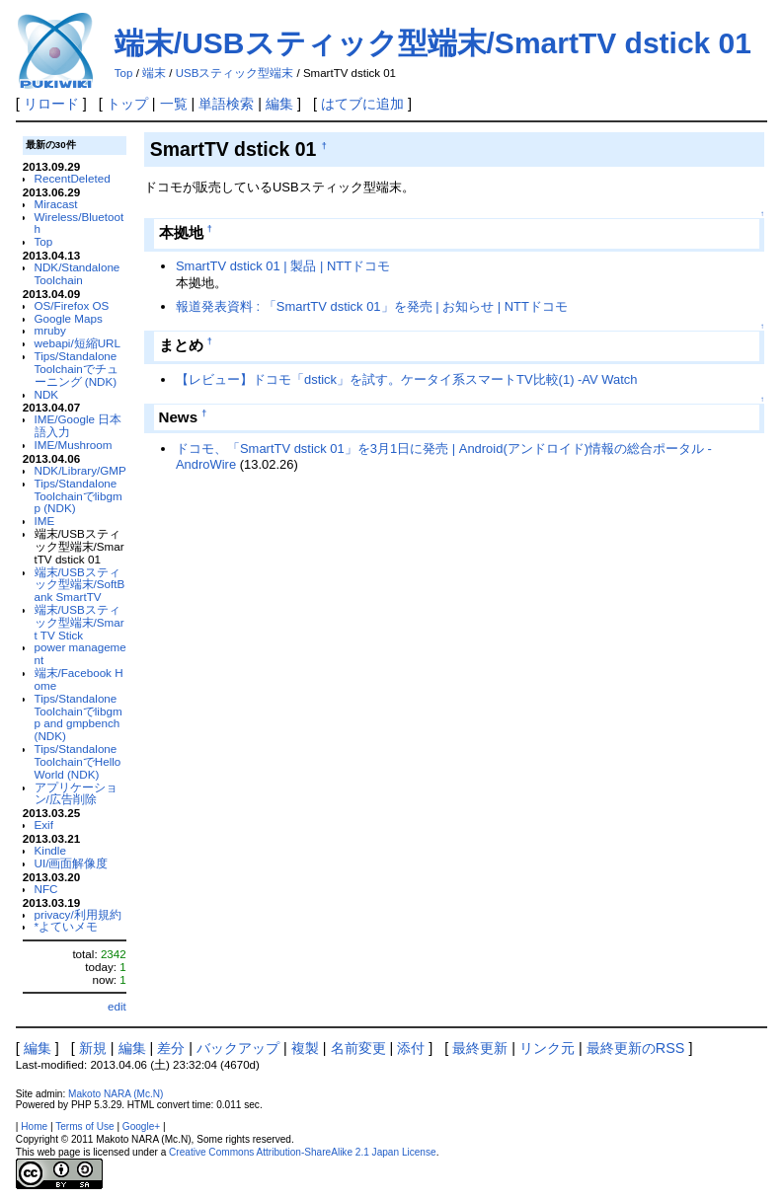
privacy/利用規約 (78, 914)
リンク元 (547, 1048)
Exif (44, 824)
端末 (154, 73)
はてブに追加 (362, 104)
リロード (51, 104)
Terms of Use (84, 1126)
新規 (93, 1048)
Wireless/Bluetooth (79, 223)
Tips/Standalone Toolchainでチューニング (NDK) (76, 368)
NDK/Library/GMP (80, 470)
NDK (47, 394)
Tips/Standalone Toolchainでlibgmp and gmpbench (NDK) (78, 717)
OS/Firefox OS (72, 305)
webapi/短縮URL (78, 343)
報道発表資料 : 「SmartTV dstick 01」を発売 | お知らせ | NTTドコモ (372, 306)
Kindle (50, 850)
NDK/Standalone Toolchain (77, 273)
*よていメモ (67, 926)
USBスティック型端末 (235, 73)
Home (34, 1126)
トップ (127, 104)
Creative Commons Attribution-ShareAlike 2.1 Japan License (302, 1152)
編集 (279, 104)
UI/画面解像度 (72, 863)
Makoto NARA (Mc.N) (115, 1093)
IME (45, 520)
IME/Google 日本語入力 (78, 425)
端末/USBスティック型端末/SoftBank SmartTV (80, 584)
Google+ (141, 1126)
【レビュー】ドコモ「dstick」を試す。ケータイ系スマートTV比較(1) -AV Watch (407, 379)
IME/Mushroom (74, 444)
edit (117, 1006)
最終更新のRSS (636, 1048)
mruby (50, 330)
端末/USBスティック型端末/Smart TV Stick (79, 622)
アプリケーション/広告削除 (76, 793)
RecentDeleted (73, 178)
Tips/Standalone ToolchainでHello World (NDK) (78, 761)
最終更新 (480, 1048)
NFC (46, 888)
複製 (305, 1048)
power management (80, 653)
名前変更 (358, 1048)
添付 (411, 1048)
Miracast (56, 203)
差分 (171, 1048)
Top (124, 73)
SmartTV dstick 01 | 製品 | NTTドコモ (283, 266)
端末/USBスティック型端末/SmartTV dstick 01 (433, 43)
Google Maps (69, 318)
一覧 (174, 104)
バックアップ (237, 1048)
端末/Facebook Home (79, 679)
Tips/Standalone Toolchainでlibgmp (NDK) (78, 496)
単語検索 (226, 104)
